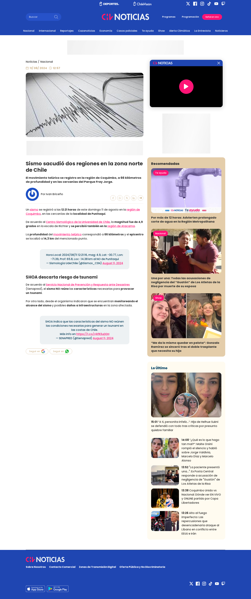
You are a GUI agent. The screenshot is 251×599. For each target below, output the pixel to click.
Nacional (28, 30)
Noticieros (221, 30)
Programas (168, 16)
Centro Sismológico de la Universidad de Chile (78, 222)
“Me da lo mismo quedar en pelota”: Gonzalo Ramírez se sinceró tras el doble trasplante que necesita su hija (185, 347)
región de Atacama (121, 226)
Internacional (47, 30)
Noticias (31, 62)
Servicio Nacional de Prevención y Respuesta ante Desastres (88, 285)
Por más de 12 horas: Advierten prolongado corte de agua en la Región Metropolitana (183, 220)
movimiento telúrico (67, 234)
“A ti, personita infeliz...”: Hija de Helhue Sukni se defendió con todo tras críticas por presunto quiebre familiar (184, 426)
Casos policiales (127, 30)
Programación (190, 16)
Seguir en (37, 351)
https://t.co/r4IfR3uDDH (92, 334)
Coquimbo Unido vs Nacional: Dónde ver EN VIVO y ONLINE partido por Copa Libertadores (201, 497)
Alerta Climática (179, 30)
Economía (106, 30)
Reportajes (67, 30)
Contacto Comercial (62, 567)
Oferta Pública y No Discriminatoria (142, 567)
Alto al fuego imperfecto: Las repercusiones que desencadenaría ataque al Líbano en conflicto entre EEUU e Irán (200, 523)
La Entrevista (202, 30)
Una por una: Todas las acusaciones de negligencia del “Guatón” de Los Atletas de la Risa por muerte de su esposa (185, 282)
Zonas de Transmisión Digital (97, 567)
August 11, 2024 (112, 263)
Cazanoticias (86, 30)
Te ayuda (148, 30)
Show (161, 30)
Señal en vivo (212, 16)
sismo (34, 210)
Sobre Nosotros (36, 567)
